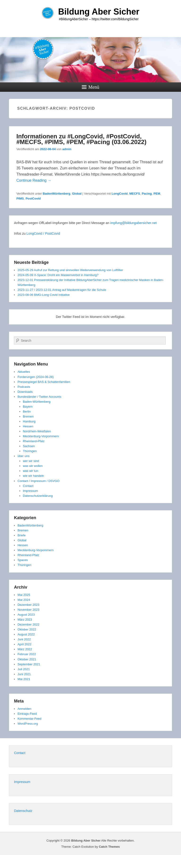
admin (66, 149)
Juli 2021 (23, 669)
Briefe (21, 535)
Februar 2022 (26, 654)
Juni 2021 (24, 674)
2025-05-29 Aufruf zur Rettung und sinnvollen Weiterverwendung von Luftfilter (70, 270)
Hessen (28, 426)
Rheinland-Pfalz (34, 441)
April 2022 (24, 644)
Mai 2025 (23, 595)
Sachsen (29, 446)
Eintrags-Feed (27, 713)
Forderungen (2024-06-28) (35, 377)
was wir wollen (33, 466)
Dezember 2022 (28, 624)
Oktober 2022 (26, 629)
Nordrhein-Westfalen (37, 431)
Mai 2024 (23, 600)
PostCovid (33, 198)
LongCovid (120, 193)
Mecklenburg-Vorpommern (41, 436)
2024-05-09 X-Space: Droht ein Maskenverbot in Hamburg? (57, 275)
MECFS (134, 193)
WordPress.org (27, 723)
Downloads (25, 391)
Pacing (147, 193)
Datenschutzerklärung (38, 496)
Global (76, 193)
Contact (28, 486)
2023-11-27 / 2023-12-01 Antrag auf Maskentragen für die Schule (61, 290)
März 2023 (24, 619)
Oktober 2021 (26, 659)
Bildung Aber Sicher (99, 11)
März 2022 (24, 649)
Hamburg (29, 421)
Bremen (28, 416)
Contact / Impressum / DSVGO (38, 481)
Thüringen (30, 451)
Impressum (30, 491)
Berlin (27, 411)
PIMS (20, 198)
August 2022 (26, 634)
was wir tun (30, 471)
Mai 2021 (23, 679)
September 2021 (28, 664)
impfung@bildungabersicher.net (133, 223)
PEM (156, 193)
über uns (23, 456)
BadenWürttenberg (56, 193)
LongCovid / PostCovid (43, 233)
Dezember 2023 (28, 604)
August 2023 (26, 614)
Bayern (28, 406)
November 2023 (28, 609)
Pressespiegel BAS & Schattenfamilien (43, 382)
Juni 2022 (24, 639)
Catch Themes (109, 846)
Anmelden (24, 708)
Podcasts (23, 387)
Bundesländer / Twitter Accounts (39, 396)
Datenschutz (23, 811)
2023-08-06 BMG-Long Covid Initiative (43, 295)
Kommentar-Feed (29, 718)
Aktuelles (23, 371)
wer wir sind (31, 461)
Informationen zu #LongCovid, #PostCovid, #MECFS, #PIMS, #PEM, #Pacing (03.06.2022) (81, 139)
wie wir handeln (33, 476)
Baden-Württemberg (36, 401)
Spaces (22, 560)
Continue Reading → (33, 180)
